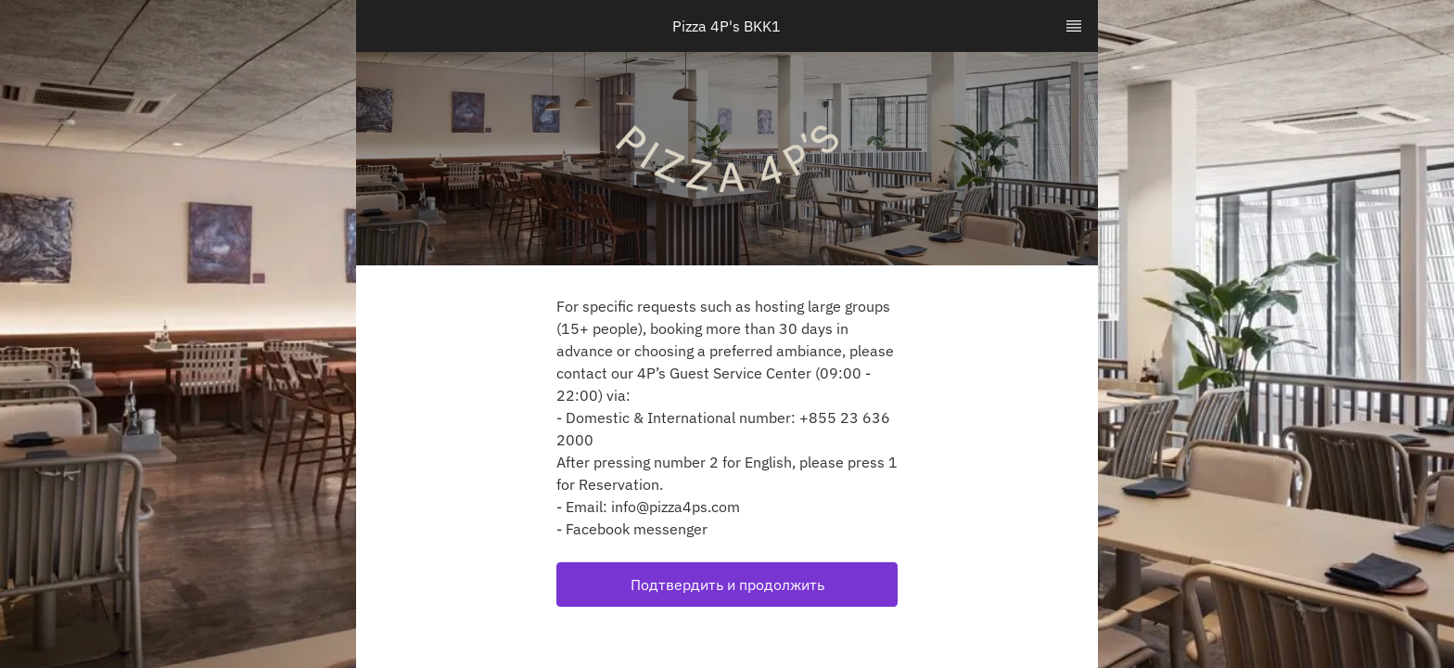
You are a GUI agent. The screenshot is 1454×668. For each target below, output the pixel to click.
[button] (727, 584)
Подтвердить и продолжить (727, 584)
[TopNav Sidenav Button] (1074, 26)
